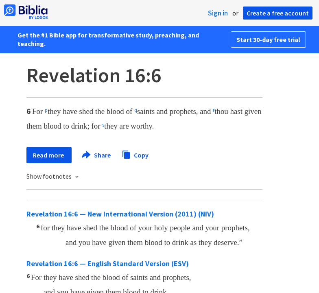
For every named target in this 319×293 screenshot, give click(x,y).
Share (96, 155)
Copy (135, 154)
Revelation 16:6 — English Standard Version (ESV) (107, 263)
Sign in (218, 13)
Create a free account (278, 13)
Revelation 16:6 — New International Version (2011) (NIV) (120, 214)
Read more (49, 155)
